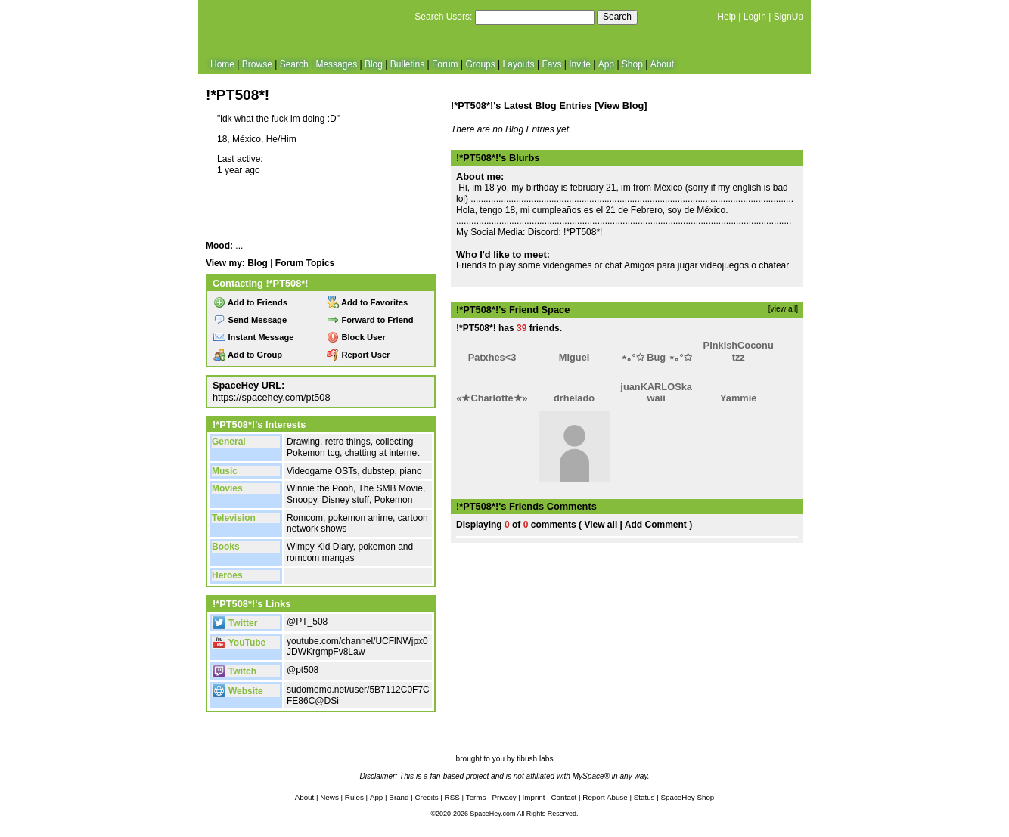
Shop (632, 64)
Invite (580, 64)
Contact (564, 797)
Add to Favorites (367, 302)
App (606, 64)
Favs (551, 64)
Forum (445, 64)
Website (238, 691)
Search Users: (443, 16)
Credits (427, 797)
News (329, 797)
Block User (356, 337)
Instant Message (253, 337)
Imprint (534, 797)
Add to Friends (250, 302)
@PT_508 (307, 621)
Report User (358, 354)
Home (222, 64)
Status (644, 797)
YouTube (239, 642)
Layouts (519, 64)
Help (726, 16)
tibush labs (535, 759)
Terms (476, 797)
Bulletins (407, 64)
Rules (354, 797)
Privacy (504, 797)
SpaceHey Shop (688, 797)
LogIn (755, 16)
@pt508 (302, 670)
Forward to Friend (370, 319)
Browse (257, 64)
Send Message (250, 319)
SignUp (788, 16)
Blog (374, 64)
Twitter (235, 623)
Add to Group (247, 354)
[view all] (783, 309)
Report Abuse (604, 797)
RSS (452, 797)
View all (600, 524)
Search (617, 16)
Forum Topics (304, 263)
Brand (398, 797)
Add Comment (656, 524)
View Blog (621, 105)
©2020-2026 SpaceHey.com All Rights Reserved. (504, 813)
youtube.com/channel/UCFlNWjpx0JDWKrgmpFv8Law (357, 647)
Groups (480, 64)
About (662, 64)
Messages (336, 64)
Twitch (234, 671)
